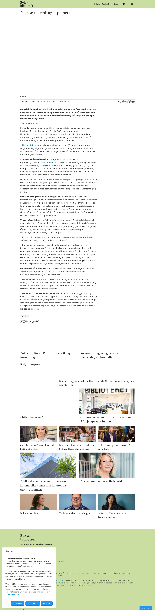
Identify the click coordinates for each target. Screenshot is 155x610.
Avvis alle (46, 603)
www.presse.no (87, 585)
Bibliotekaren (63, 159)
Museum (60, 561)
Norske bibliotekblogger (33, 145)
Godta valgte (33, 603)
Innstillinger (146, 608)
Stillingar (115, 4)
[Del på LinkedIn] (122, 101)
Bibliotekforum (47, 162)
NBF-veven (60, 179)
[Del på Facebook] (119, 101)
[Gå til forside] (44, 4)
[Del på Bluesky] (133, 101)
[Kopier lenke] (129, 101)
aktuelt (24, 317)
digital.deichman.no (35, 134)
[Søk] (124, 4)
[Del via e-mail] (126, 101)
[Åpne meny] (132, 4)
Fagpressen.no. (14, 594)
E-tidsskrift (95, 4)
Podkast (105, 4)
